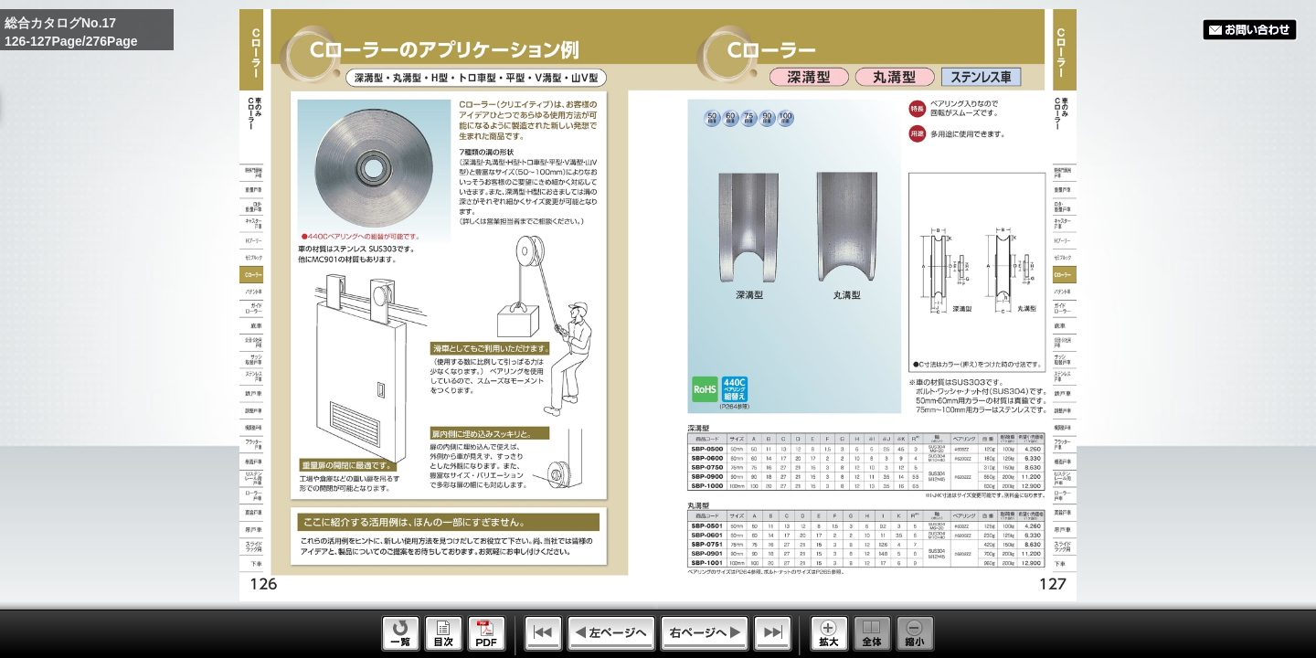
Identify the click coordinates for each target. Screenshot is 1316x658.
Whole (872, 633)
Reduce (915, 633)
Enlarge (829, 633)
